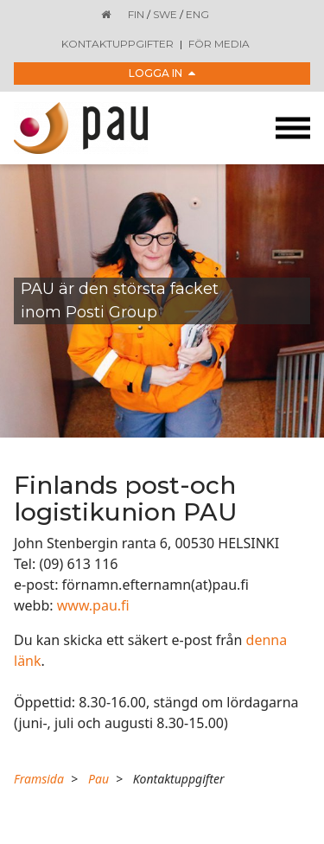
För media (219, 43)
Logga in (162, 73)
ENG (197, 14)
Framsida (39, 778)
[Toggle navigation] (293, 128)
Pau (98, 778)
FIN (136, 14)
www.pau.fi (93, 605)
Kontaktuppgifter (117, 43)
